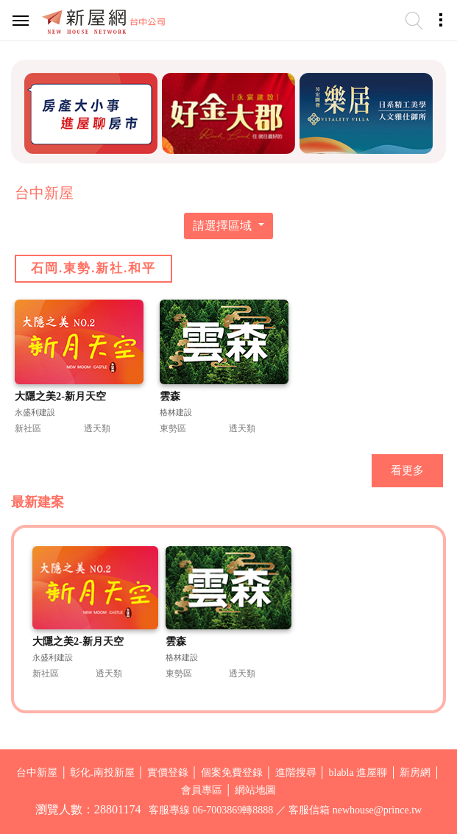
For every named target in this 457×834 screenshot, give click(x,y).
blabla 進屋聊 (358, 772)
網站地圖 (255, 790)
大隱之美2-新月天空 (60, 396)
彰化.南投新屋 (102, 772)
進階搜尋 (295, 772)
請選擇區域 (224, 225)
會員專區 (201, 790)
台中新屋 (36, 772)
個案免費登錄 (232, 772)
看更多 (407, 470)
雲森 (170, 396)
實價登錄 (167, 772)
